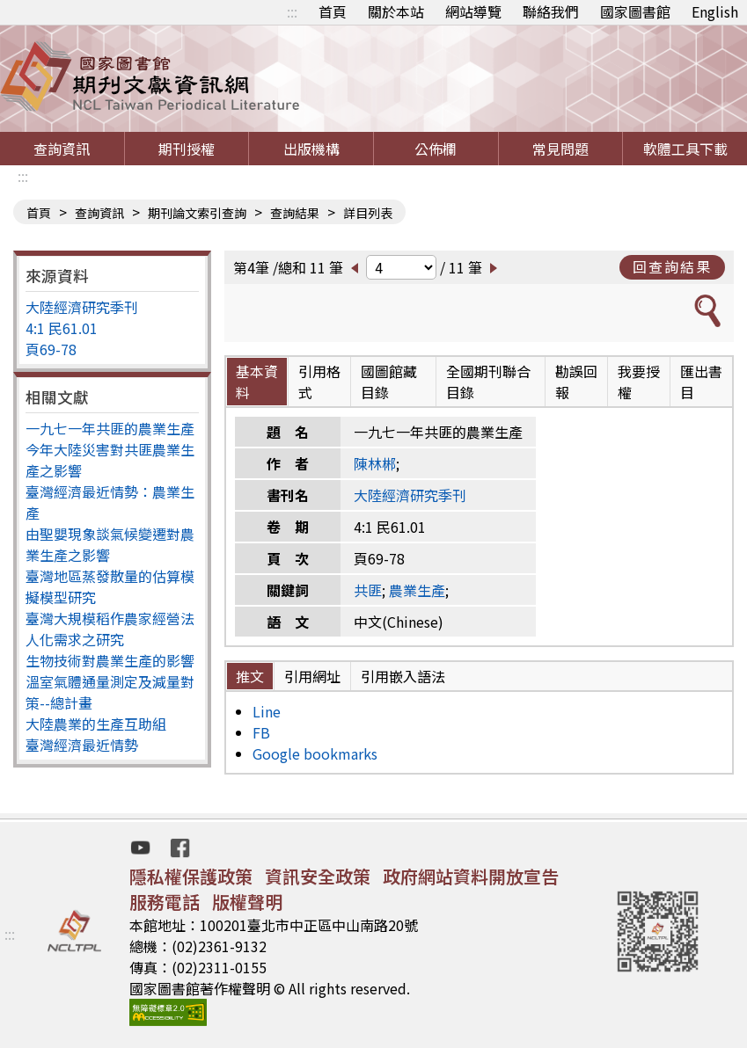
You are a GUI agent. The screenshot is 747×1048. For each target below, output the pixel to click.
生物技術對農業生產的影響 (110, 660)
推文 (250, 676)
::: (292, 11)
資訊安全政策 (317, 876)
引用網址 (312, 676)
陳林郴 (375, 463)
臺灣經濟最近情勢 (82, 744)
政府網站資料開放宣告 (471, 876)
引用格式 (319, 381)
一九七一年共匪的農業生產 (110, 428)
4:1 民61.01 (62, 327)
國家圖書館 (635, 11)
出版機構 (311, 148)
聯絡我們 (551, 11)
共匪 (368, 589)
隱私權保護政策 (191, 876)
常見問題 (560, 148)
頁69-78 (51, 349)
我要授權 (639, 381)
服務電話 (164, 901)
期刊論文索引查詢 (197, 213)
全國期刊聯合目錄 (488, 381)
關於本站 (396, 11)
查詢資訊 (61, 148)
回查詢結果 (672, 266)
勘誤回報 (576, 381)
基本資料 (257, 381)
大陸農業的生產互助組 (96, 723)
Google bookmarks (315, 753)
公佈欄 (435, 148)
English (715, 11)
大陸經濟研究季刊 (82, 306)
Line (267, 711)
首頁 (333, 11)
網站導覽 (473, 11)
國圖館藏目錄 (389, 381)
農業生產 (417, 589)
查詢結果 (294, 213)
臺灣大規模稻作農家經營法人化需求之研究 (110, 629)
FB (261, 732)
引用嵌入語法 (403, 676)
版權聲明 (247, 901)
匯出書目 (701, 381)
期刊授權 (186, 148)
